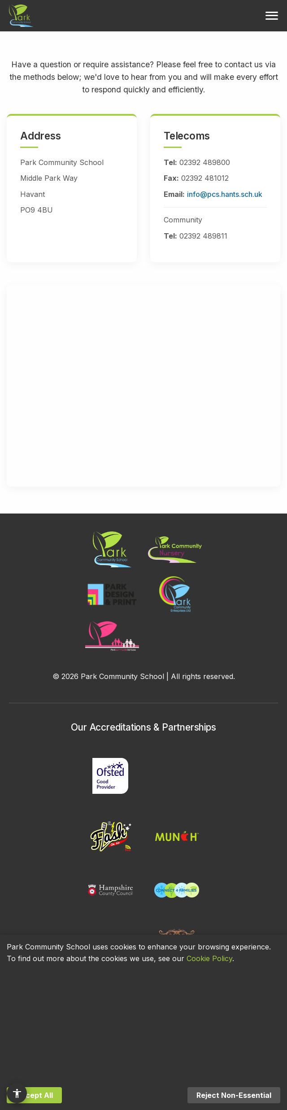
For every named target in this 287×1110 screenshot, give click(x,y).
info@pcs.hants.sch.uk (224, 194)
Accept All (34, 1095)
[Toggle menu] (271, 16)
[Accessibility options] (17, 1093)
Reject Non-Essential (233, 1095)
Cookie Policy (209, 958)
